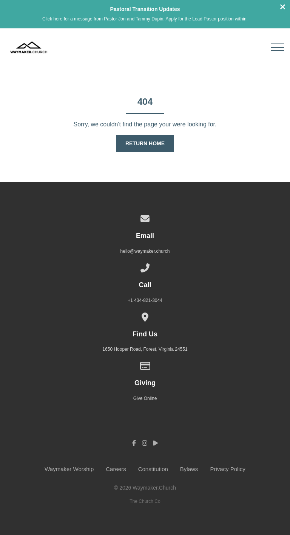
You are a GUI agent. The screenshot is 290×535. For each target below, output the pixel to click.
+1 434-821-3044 (145, 300)
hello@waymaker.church (145, 251)
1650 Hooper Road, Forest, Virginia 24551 (144, 349)
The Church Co (145, 501)
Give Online (145, 398)
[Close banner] (282, 8)
